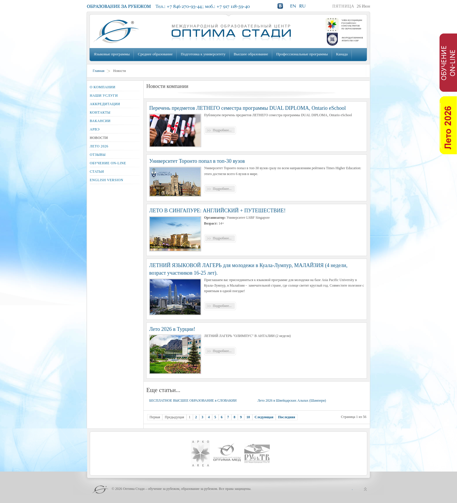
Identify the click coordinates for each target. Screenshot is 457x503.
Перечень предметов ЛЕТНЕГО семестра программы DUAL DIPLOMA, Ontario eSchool (247, 108)
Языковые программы (112, 54)
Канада (342, 54)
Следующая (264, 417)
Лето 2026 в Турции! (172, 329)
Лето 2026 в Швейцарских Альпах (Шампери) (291, 400)
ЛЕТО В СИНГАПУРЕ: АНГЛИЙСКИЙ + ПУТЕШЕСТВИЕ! (217, 210)
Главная (98, 71)
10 (248, 417)
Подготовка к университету (203, 54)
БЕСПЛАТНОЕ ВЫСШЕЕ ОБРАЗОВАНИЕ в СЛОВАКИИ (193, 400)
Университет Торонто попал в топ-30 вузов (197, 161)
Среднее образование (155, 54)
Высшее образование (251, 54)
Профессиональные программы (302, 54)
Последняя (286, 417)
